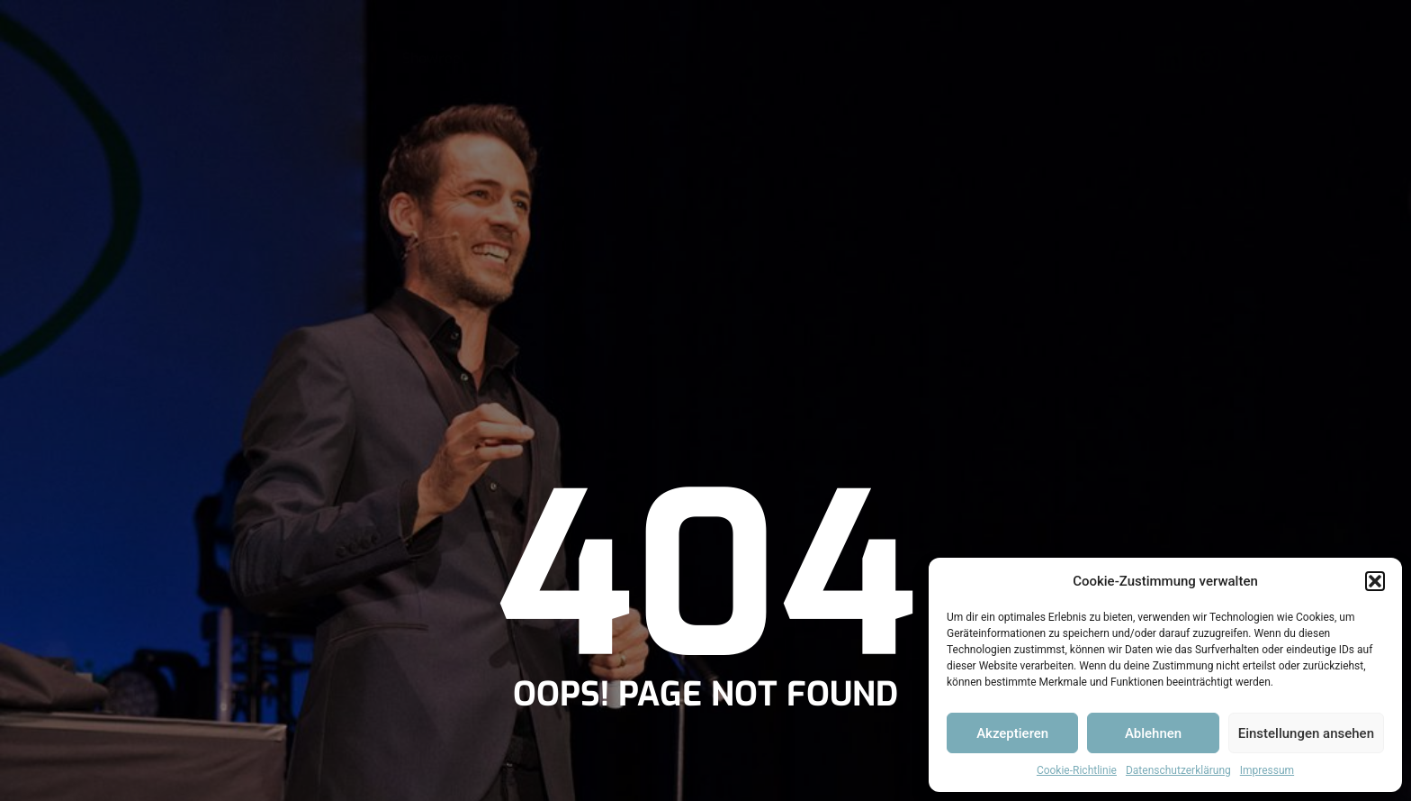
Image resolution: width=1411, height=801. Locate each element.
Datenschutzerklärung (1178, 770)
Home (217, 58)
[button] (1375, 581)
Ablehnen (1153, 733)
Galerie (525, 58)
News (291, 58)
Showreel (433, 58)
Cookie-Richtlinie (1077, 770)
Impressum (1267, 770)
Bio (356, 58)
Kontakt (611, 58)
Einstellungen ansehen (1306, 733)
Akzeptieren (1012, 733)
